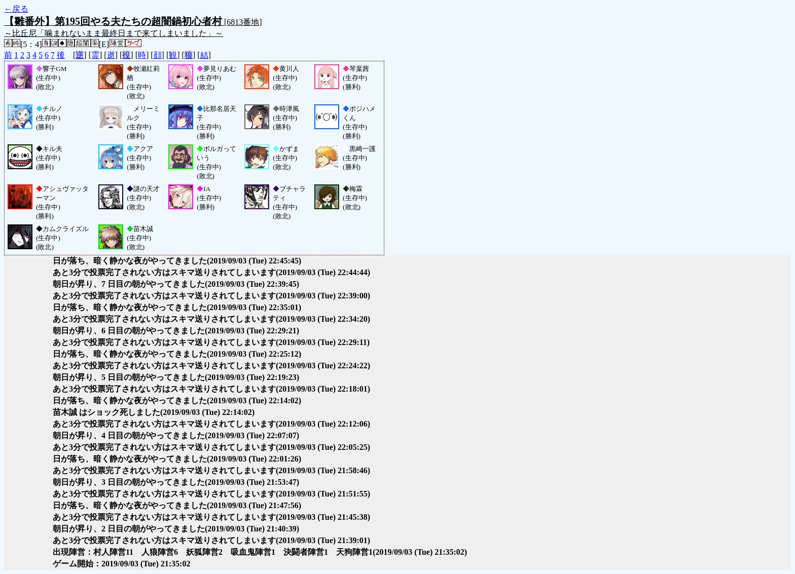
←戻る (16, 9)
